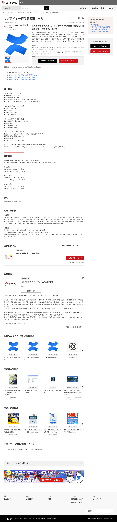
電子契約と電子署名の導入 (100, 29)
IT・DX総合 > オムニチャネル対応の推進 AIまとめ (22, 79)
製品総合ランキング (77, 499)
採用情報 (49, 518)
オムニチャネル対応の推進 (100, 31)
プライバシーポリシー (20, 518)
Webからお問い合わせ (47, 61)
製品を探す (84, 8)
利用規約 (38, 518)
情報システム (23, 449)
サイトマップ (97, 499)
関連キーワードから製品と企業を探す (18, 463)
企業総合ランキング (77, 502)
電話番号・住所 (31, 291)
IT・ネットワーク (10, 449)
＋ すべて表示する (58, 52)
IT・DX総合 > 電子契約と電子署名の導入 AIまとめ (22, 77)
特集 (102, 8)
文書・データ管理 (36, 449)
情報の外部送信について (29, 518)
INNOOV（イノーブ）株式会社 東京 (18, 26)
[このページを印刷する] (79, 18)
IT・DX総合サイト (96, 25)
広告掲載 (54, 518)
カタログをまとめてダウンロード (72, 245)
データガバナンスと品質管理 (101, 27)
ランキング (111, 8)
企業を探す (94, 8)
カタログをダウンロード (68, 61)
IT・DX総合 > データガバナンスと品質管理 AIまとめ (22, 75)
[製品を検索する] (46, 8)
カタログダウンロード (75, 258)
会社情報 (43, 518)
